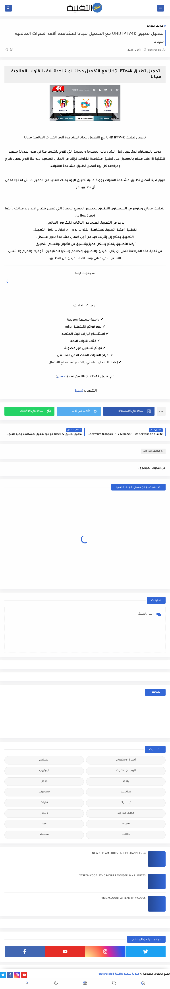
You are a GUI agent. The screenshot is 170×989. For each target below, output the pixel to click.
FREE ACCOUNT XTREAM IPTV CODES (123, 898)
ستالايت (126, 792)
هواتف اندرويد (155, 26)
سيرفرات (44, 792)
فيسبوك (125, 802)
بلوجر (126, 781)
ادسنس (44, 760)
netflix (126, 834)
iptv (44, 824)
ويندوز (44, 813)
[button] (129, 411)
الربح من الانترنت (126, 770)
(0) (8, 50)
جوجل (44, 781)
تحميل (62, 377)
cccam (126, 824)
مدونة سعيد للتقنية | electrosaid (119, 974)
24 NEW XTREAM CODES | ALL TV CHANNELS (119, 853)
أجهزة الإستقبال (126, 760)
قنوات (44, 802)
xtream (44, 834)
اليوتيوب (44, 770)
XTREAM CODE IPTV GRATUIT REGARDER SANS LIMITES (112, 876)
